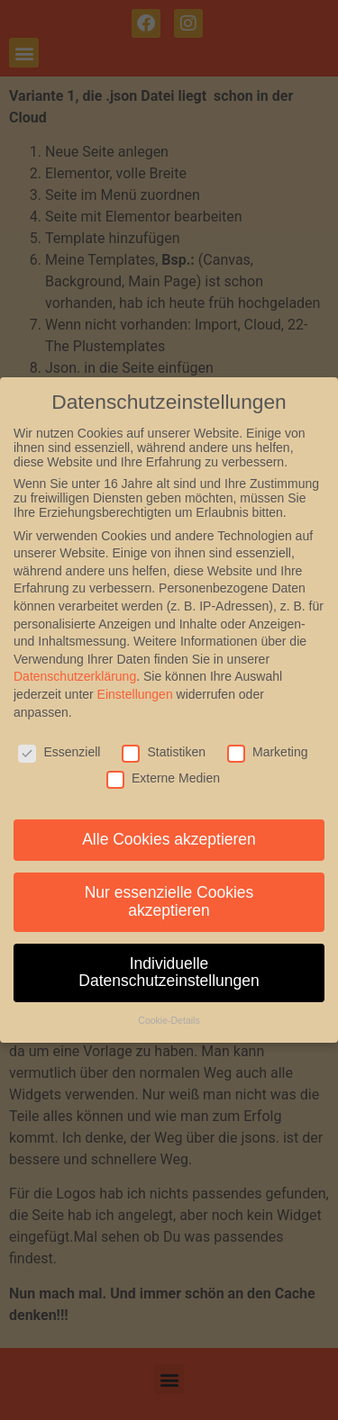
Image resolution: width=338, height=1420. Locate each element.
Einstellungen (135, 694)
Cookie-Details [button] (168, 1020)
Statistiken (164, 752)
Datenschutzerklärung (75, 676)
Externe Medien (163, 778)
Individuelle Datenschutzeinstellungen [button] (168, 972)
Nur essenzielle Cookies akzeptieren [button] (169, 901)
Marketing (267, 752)
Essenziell (59, 752)
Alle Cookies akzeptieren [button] (169, 839)
